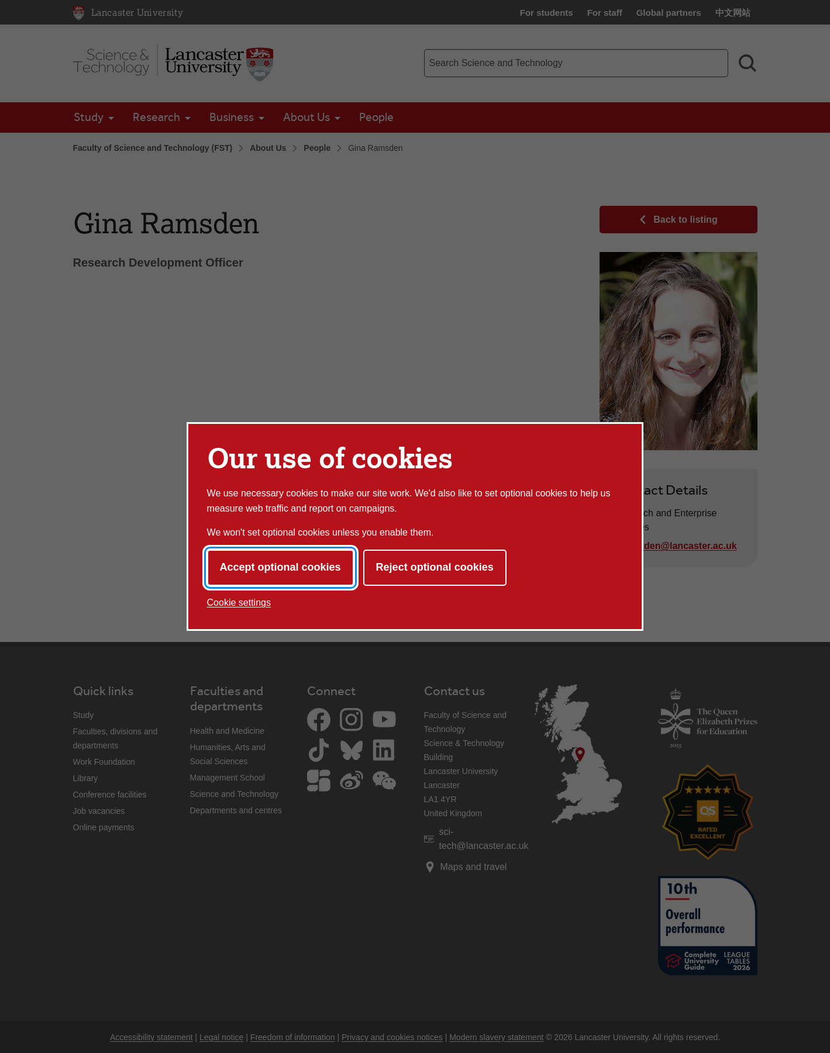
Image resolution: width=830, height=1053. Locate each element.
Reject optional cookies (435, 567)
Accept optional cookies (280, 567)
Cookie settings (239, 602)
